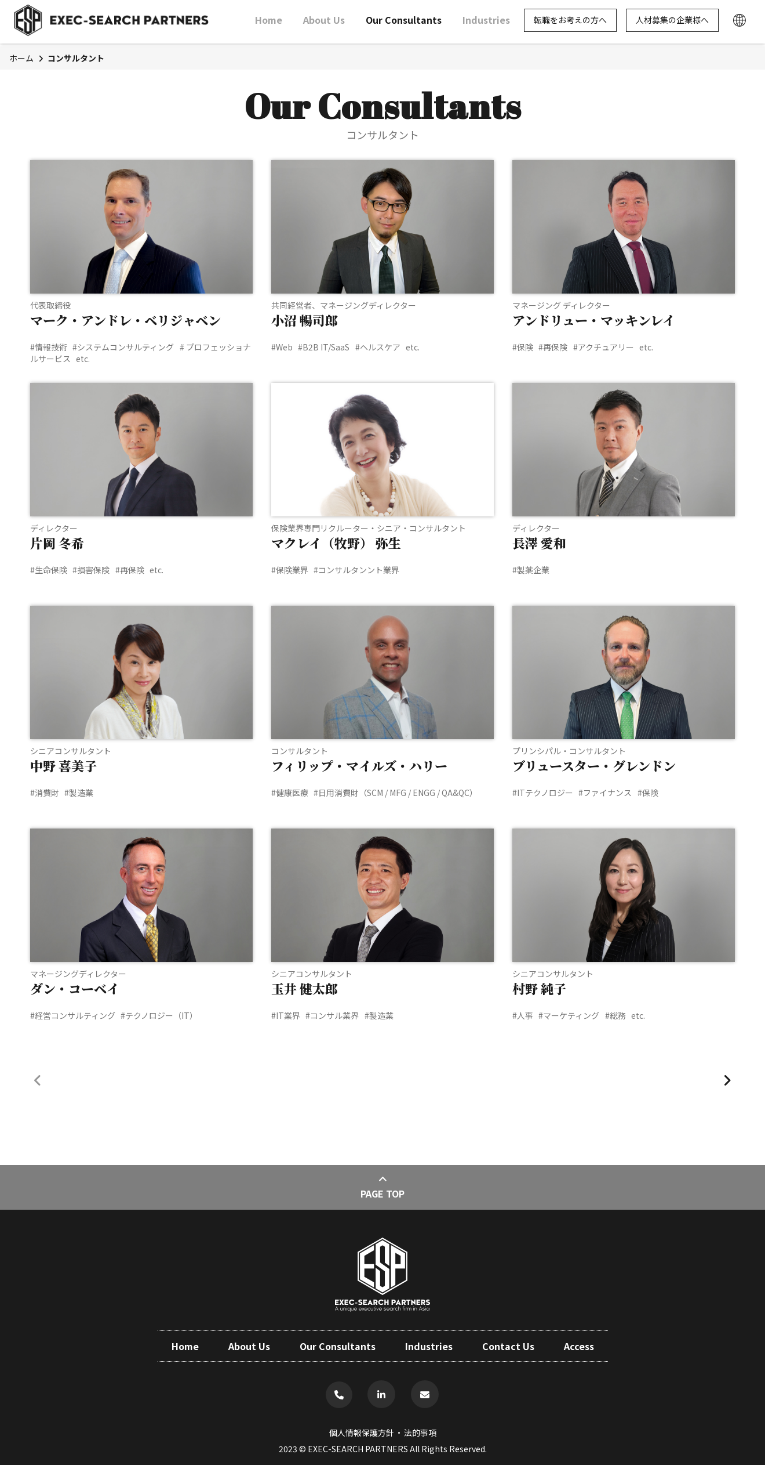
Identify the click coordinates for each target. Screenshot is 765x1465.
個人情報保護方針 (361, 1432)
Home (268, 23)
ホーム (21, 58)
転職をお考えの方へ (570, 22)
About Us (324, 23)
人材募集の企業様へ (672, 22)
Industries (486, 23)
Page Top (382, 1186)
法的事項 (420, 1432)
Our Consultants (404, 23)
